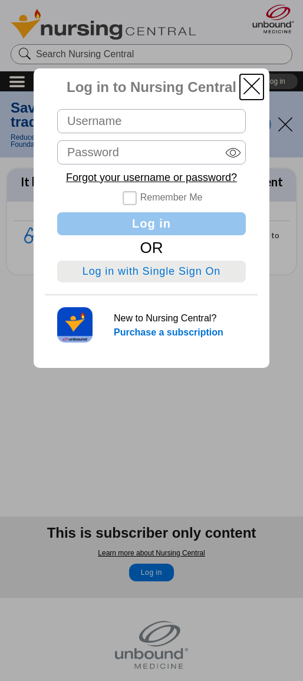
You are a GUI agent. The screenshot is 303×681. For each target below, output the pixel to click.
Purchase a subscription (168, 332)
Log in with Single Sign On (152, 271)
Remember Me (171, 197)
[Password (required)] (151, 152)
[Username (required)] (151, 121)
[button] (252, 87)
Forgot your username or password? (151, 177)
